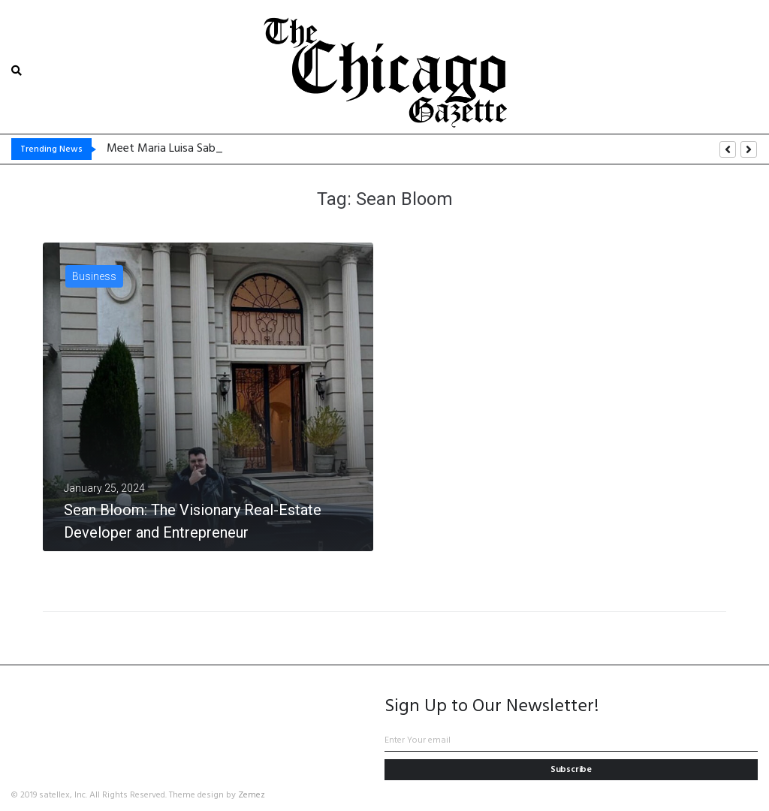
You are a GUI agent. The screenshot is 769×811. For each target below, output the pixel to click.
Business (94, 276)
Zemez (251, 795)
